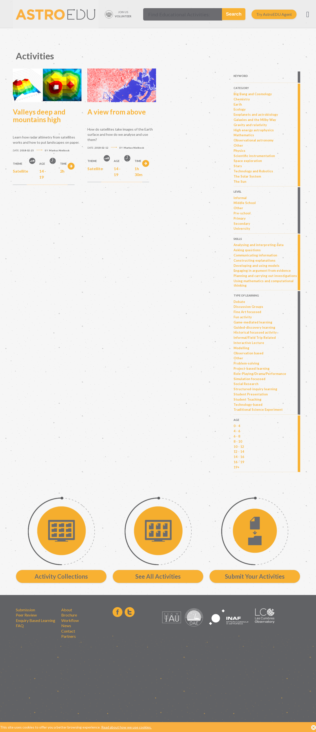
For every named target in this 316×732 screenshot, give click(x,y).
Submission (25, 609)
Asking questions (247, 250)
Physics (239, 151)
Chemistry (242, 99)
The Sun (240, 181)
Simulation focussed (249, 379)
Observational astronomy (254, 140)
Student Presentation (251, 394)
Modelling (241, 348)
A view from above (116, 112)
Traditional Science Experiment (258, 410)
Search (233, 14)
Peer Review (26, 615)
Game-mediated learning (253, 322)
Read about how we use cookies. (126, 727)
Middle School (245, 203)
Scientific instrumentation (254, 156)
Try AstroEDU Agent (274, 14)
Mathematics (244, 135)
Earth (238, 104)
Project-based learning (252, 368)
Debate (239, 302)
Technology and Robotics (253, 171)
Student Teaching (247, 399)
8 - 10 (238, 441)
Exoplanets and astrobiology (256, 114)
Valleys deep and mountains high (39, 116)
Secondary (242, 224)
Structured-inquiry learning (255, 389)
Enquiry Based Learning (35, 620)
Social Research (246, 384)
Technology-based (248, 405)
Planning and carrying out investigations (265, 276)
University (242, 228)
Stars (238, 166)
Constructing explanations (255, 260)
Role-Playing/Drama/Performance (260, 374)
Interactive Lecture (249, 343)
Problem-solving (246, 363)
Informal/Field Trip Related (255, 338)
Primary (240, 218)
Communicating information (255, 255)
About (66, 609)
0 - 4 (237, 426)
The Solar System (247, 176)
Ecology (240, 109)
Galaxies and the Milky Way (255, 120)
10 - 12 (239, 447)
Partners (68, 636)
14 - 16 (239, 457)
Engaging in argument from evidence (262, 271)
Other (238, 145)
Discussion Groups (248, 307)
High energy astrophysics (254, 130)
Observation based (248, 353)
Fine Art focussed (247, 312)
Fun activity (243, 317)
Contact (68, 631)
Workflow (70, 620)
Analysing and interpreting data (258, 245)
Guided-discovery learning (254, 327)
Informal (240, 198)
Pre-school (242, 213)
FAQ (20, 625)
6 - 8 (237, 436)
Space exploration (248, 161)
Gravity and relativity (250, 125)
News (66, 625)
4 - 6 (237, 431)
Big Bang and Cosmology (253, 94)
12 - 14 (239, 452)
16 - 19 (239, 462)
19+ (236, 467)
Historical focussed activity (255, 332)
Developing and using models (256, 266)
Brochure (69, 615)
